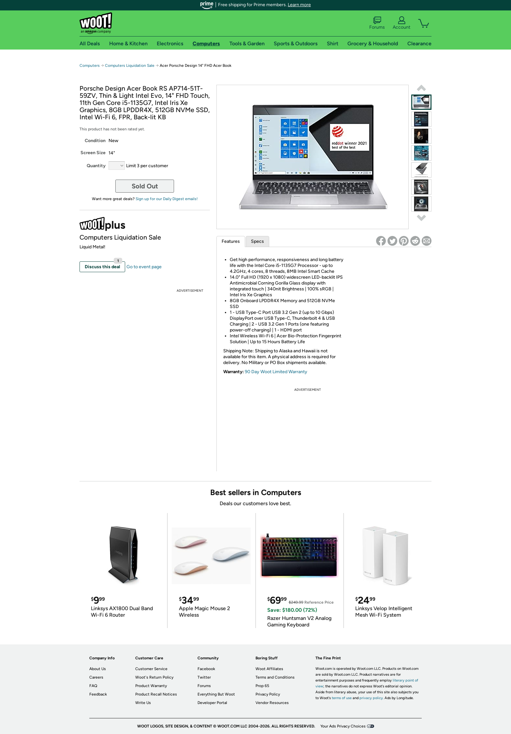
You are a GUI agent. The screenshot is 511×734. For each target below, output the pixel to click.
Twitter (204, 677)
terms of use (342, 698)
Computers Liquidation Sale (129, 65)
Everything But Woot (216, 694)
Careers (96, 677)
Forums (377, 23)
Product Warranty (151, 685)
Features (231, 241)
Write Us (143, 702)
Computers (90, 65)
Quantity (96, 166)
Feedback (98, 694)
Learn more (299, 4)
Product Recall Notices (156, 694)
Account (401, 23)
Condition (95, 140)
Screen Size (93, 152)
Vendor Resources (272, 702)
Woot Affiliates (269, 669)
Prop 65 (262, 685)
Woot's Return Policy (154, 677)
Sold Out (145, 186)
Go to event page (144, 267)
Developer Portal (212, 702)
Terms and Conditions (275, 677)
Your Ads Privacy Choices (343, 726)
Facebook (206, 669)
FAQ (93, 685)
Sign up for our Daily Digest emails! (167, 199)
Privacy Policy (268, 694)
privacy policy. (371, 698)
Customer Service (151, 669)
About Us (97, 669)
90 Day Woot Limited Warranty (276, 371)
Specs (257, 241)
